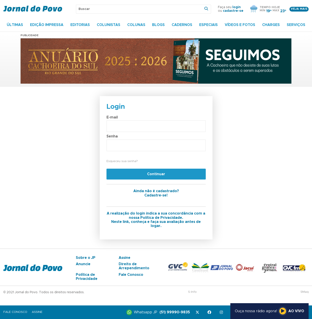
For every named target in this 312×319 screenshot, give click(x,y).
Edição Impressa (46, 25)
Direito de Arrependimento (134, 266)
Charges (271, 25)
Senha (112, 136)
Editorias (80, 25)
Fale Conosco (131, 274)
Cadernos (182, 25)
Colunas (136, 25)
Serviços (296, 25)
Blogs (158, 25)
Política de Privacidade (86, 277)
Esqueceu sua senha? (122, 161)
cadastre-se (233, 10)
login (236, 7)
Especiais (208, 25)
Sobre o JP (85, 258)
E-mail (112, 117)
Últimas (15, 25)
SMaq (304, 292)
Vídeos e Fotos (240, 25)
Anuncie (83, 264)
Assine (124, 258)
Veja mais (299, 8)
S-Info (192, 292)
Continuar (156, 174)
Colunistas (108, 25)
